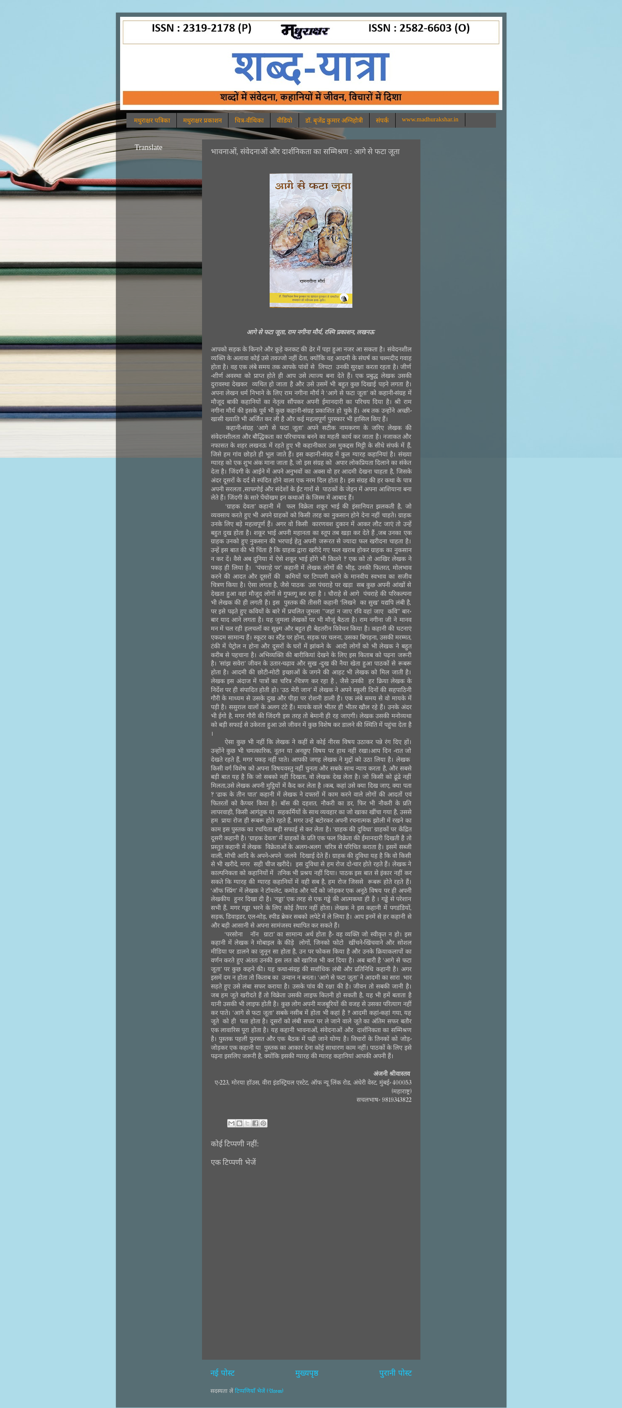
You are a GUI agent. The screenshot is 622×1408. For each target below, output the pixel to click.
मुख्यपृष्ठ (306, 1373)
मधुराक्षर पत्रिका (152, 120)
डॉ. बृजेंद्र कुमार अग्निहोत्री (334, 120)
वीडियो (284, 120)
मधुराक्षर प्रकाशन (202, 120)
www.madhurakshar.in (430, 119)
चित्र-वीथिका (249, 120)
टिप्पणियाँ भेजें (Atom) (259, 1391)
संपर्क (382, 120)
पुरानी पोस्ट (395, 1373)
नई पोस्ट (222, 1373)
